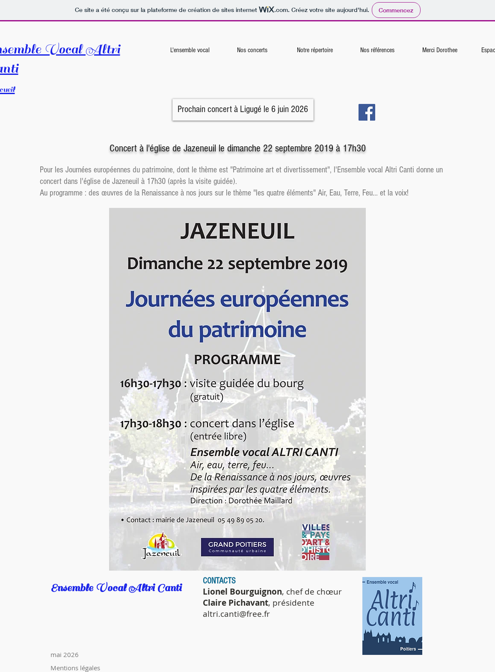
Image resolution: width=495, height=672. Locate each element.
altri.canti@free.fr (236, 613)
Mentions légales (75, 667)
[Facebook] (367, 112)
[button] (243, 110)
